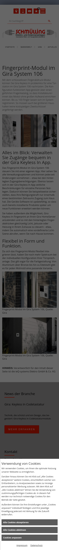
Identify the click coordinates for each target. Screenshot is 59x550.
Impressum (21, 545)
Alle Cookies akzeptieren (16, 522)
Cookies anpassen (12, 537)
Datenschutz (36, 545)
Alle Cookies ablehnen (14, 529)
